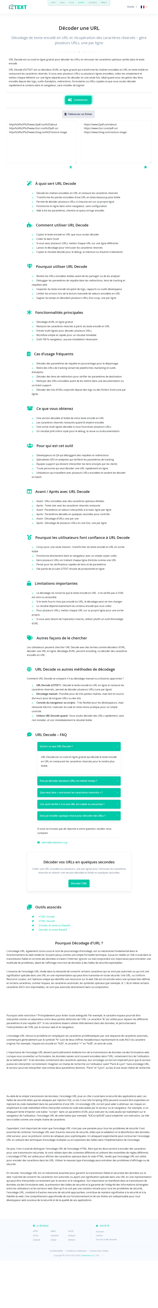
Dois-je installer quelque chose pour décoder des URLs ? (79, 863)
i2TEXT (81, 2)
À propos (100, 1278)
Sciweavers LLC (88, 1302)
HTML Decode (47, 968)
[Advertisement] (79, 113)
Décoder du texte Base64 (53, 977)
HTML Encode (47, 964)
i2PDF (53, 2)
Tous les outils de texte (106, 1286)
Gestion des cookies (99, 1298)
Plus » (104, 2)
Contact (99, 1282)
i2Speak (36, 1287)
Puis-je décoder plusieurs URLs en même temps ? (79, 828)
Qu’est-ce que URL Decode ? (79, 794)
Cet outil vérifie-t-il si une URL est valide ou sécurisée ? (79, 852)
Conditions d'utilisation (76, 1298)
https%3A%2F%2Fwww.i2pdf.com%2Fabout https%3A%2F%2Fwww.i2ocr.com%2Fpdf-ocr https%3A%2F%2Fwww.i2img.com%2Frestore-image (41, 189)
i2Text (35, 1282)
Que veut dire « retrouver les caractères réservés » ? (79, 840)
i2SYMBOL (93, 2)
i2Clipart (71, 1282)
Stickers (71, 1287)
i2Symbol (55, 1282)
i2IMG (62, 2)
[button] (132, 6)
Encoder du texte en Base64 (54, 972)
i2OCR (71, 2)
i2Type (53, 1287)
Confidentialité (56, 1298)
